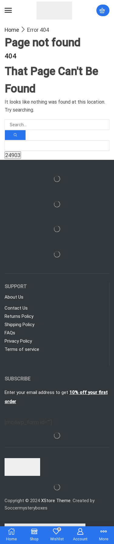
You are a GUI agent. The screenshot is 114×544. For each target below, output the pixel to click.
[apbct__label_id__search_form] (57, 145)
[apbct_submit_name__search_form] (13, 155)
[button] (8, 10)
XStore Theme (56, 500)
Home (12, 30)
